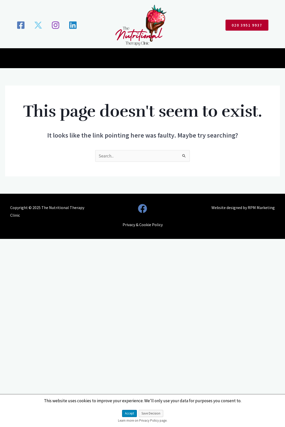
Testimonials (176, 59)
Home (57, 59)
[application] (116, 59)
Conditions (106, 59)
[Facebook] (21, 25)
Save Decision (150, 413)
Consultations (141, 59)
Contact (225, 59)
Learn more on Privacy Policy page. (142, 420)
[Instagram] (55, 25)
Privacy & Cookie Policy (143, 224)
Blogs (203, 59)
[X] (38, 25)
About (78, 59)
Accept (129, 413)
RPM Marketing (261, 207)
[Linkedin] (73, 25)
